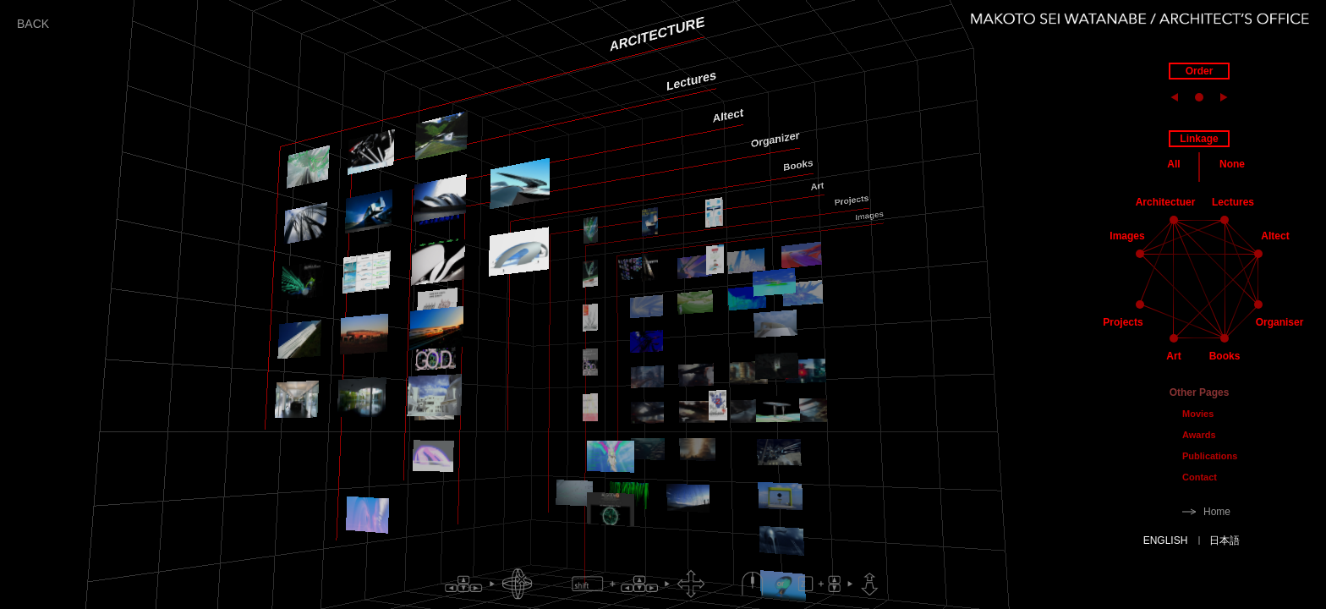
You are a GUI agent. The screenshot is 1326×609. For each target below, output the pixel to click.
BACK (33, 23)
